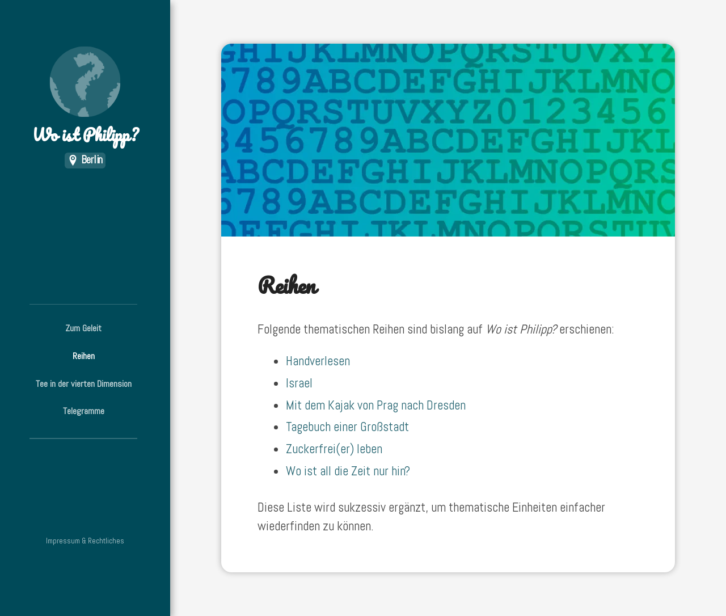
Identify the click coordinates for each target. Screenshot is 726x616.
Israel (299, 383)
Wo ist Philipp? (85, 96)
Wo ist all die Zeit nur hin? (348, 471)
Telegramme (83, 411)
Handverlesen (318, 361)
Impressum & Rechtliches (85, 541)
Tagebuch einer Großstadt (347, 427)
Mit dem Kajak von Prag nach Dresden (376, 405)
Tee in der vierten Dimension (84, 384)
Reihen (84, 356)
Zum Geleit (83, 328)
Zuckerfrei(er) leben (334, 449)
